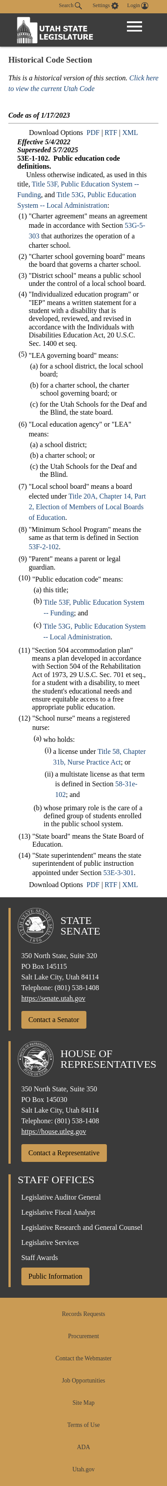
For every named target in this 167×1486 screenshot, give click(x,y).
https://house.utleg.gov (53, 1131)
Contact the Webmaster (83, 1358)
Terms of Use (83, 1425)
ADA (83, 1447)
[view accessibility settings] (105, 5)
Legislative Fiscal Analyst (58, 1212)
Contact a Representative (64, 1153)
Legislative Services (50, 1242)
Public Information (55, 1276)
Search (70, 5)
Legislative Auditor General (61, 1197)
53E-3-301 (118, 872)
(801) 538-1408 (77, 987)
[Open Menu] (134, 26)
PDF (92, 132)
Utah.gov (83, 1469)
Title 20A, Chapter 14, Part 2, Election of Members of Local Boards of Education (87, 506)
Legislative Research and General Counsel (82, 1227)
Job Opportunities (83, 1380)
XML (130, 132)
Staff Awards (39, 1257)
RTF (111, 132)
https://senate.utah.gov (53, 998)
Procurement (83, 1336)
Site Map (83, 1402)
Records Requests (83, 1314)
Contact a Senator (54, 1019)
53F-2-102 (44, 547)
